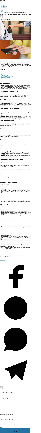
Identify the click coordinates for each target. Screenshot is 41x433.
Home (1, 2)
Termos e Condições (15, 429)
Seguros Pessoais (3, 7)
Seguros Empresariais (4, 6)
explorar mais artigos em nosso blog (11, 255)
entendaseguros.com (3, 18)
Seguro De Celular (2, 260)
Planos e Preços (3, 73)
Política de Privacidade (9, 429)
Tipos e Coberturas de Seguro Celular (6, 72)
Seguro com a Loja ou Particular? (5, 77)
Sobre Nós (2, 11)
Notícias (2, 3)
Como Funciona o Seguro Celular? (5, 71)
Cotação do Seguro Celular (5, 75)
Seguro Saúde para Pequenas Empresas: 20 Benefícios (8, 392)
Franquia (2, 74)
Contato (2, 10)
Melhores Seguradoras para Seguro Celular (7, 76)
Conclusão (2, 79)
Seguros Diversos (3, 5)
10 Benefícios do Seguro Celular (5, 78)
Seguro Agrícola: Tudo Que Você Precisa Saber (7, 391)
